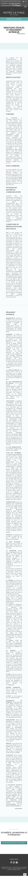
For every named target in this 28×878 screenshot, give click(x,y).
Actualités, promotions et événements (14, 843)
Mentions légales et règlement (19, 869)
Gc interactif (9, 869)
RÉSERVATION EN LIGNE (14, 19)
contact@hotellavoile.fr (14, 3)
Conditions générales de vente (14, 870)
